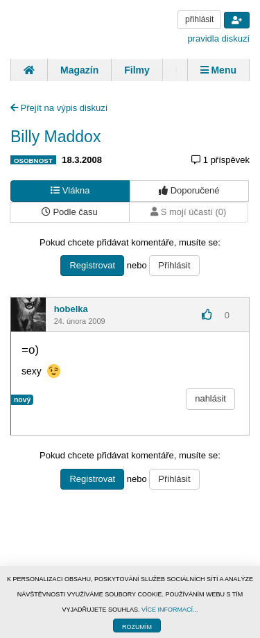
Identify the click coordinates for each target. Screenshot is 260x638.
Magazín (79, 70)
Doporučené (189, 190)
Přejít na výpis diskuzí (58, 108)
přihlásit (199, 19)
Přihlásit (174, 265)
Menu (218, 70)
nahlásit (210, 398)
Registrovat (92, 265)
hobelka (71, 309)
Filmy (137, 70)
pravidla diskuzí (218, 38)
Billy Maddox (55, 137)
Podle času (70, 212)
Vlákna (70, 190)
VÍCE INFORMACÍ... (169, 609)
